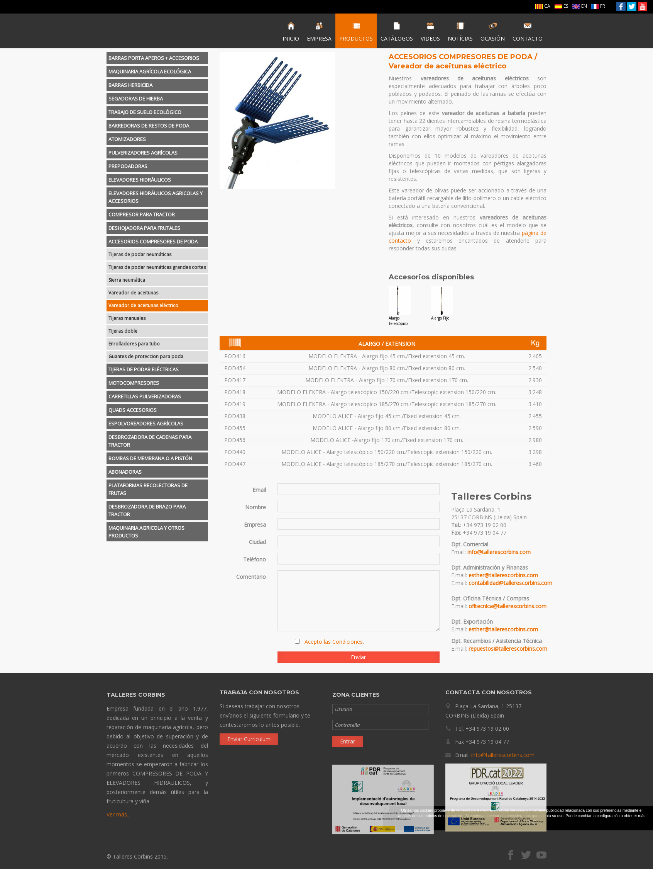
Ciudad (257, 542)
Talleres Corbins (146, 31)
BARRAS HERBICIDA (130, 85)
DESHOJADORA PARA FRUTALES (144, 227)
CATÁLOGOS (397, 31)
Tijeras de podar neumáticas (139, 254)
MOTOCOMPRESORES (133, 382)
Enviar (358, 657)
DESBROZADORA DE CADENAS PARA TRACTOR (149, 441)
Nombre (255, 507)
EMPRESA (319, 31)
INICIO (291, 31)
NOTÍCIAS (460, 31)
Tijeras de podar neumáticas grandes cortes (157, 267)
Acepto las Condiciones (334, 641)
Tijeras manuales (126, 318)
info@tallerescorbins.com (499, 552)
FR (598, 6)
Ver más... (118, 817)
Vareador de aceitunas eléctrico (143, 305)
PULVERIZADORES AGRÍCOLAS (143, 152)
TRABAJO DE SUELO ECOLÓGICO (144, 112)
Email (259, 489)
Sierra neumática (126, 280)
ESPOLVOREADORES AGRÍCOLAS (145, 423)
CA (542, 6)
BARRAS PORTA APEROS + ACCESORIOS (153, 57)
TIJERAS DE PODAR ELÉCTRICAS (143, 369)
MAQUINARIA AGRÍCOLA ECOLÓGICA (149, 71)
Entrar (347, 744)
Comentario (251, 576)
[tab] (157, 58)
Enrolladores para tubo (134, 343)
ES (561, 6)
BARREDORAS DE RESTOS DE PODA (148, 125)
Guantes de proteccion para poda (145, 356)
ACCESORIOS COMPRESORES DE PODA (153, 241)
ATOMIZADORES (127, 139)
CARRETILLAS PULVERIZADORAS (144, 396)
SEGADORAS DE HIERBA (135, 98)
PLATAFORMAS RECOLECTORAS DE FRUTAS (148, 489)
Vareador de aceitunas (133, 292)
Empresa (255, 524)
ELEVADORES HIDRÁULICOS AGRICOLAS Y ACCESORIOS (155, 197)
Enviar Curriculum (249, 736)
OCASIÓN (492, 31)
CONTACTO (528, 31)
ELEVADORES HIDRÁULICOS (139, 179)
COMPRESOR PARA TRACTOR (141, 214)
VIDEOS (430, 31)
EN (579, 6)
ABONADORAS (125, 471)
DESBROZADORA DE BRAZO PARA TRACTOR (147, 510)
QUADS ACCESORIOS (132, 409)
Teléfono (254, 559)
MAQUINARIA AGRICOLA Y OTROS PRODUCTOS (146, 531)
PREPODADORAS (127, 166)
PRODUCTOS (356, 31)
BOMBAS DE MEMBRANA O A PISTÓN (150, 458)
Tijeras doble (122, 331)
